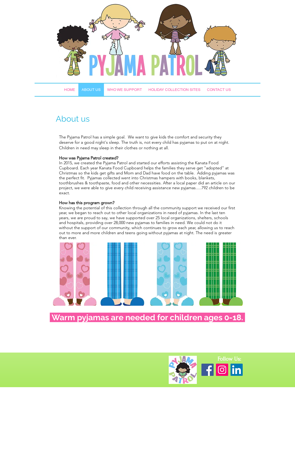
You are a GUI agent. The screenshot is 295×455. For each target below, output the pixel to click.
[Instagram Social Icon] (222, 370)
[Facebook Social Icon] (207, 370)
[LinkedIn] (236, 370)
